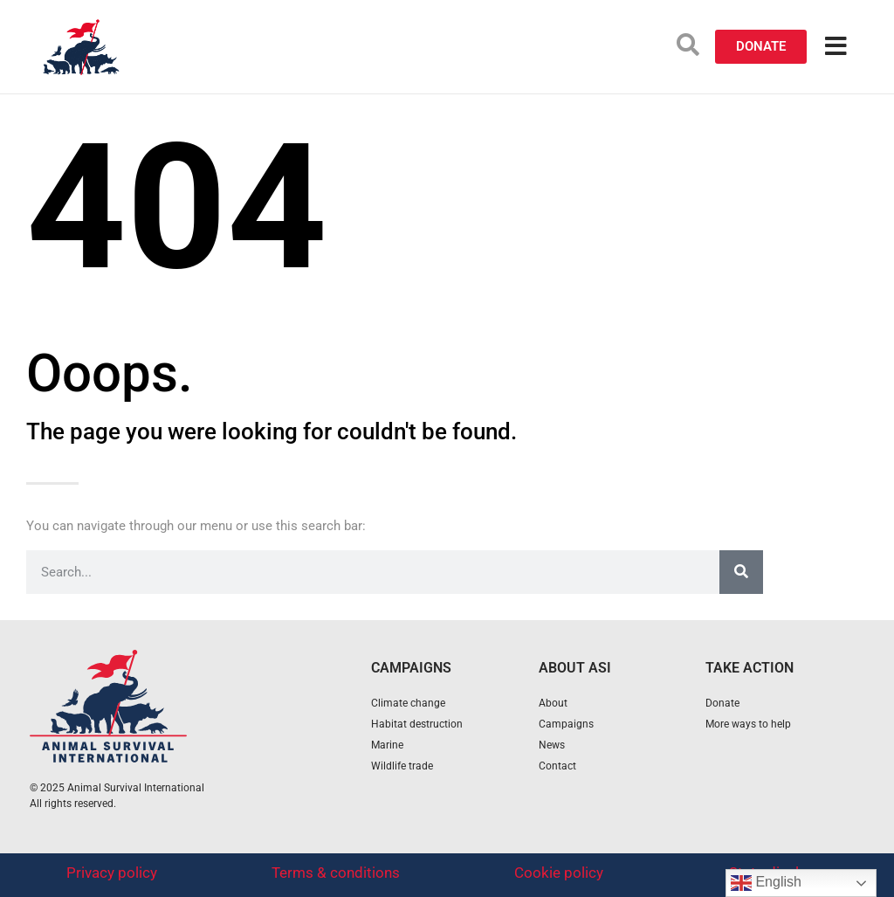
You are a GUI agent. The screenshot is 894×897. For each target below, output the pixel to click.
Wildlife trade (402, 766)
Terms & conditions (336, 872)
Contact (557, 766)
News (552, 745)
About (553, 703)
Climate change (408, 703)
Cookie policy (558, 872)
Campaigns (566, 724)
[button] (688, 44)
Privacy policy (111, 872)
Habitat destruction (417, 724)
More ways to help (748, 724)
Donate (722, 703)
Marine (387, 745)
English (766, 883)
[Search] (741, 572)
